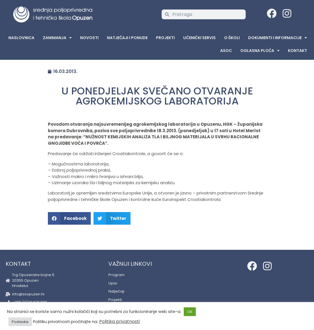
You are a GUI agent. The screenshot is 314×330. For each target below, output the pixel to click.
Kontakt (297, 50)
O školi (232, 38)
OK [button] (189, 311)
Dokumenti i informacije (277, 37)
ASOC (226, 50)
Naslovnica (21, 38)
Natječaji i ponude (127, 38)
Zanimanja (57, 37)
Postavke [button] (20, 321)
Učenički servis (199, 38)
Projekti (165, 38)
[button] (69, 218)
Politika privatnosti (119, 321)
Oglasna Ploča (260, 50)
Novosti (89, 38)
